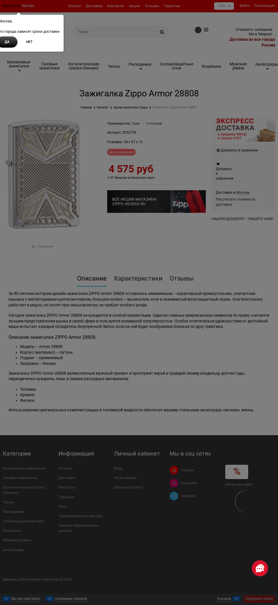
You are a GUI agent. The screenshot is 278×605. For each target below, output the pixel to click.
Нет (29, 42)
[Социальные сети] (260, 568)
